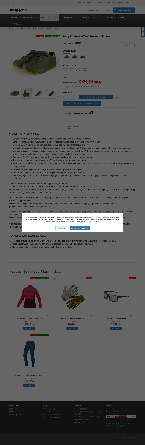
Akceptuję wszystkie (79, 228)
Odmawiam (61, 228)
